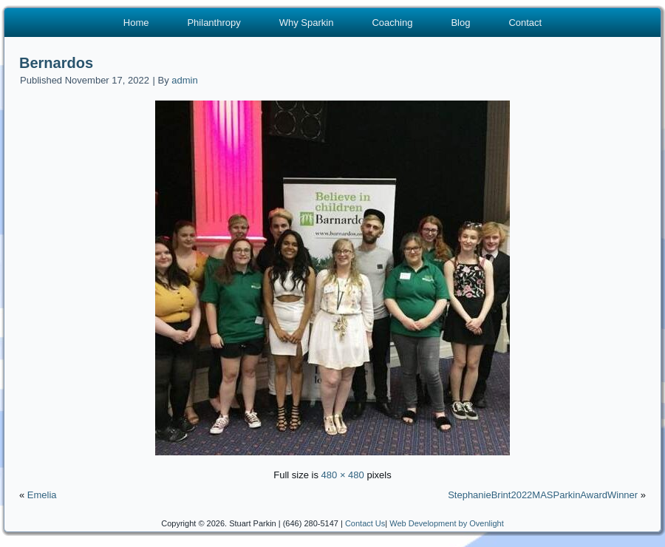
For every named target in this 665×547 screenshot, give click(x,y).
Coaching (392, 22)
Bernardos (56, 63)
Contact (525, 22)
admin (184, 80)
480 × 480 (342, 474)
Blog (460, 22)
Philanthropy (213, 22)
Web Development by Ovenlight (446, 523)
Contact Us (365, 523)
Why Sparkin (306, 22)
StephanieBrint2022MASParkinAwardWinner (543, 494)
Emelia (42, 494)
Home (136, 22)
